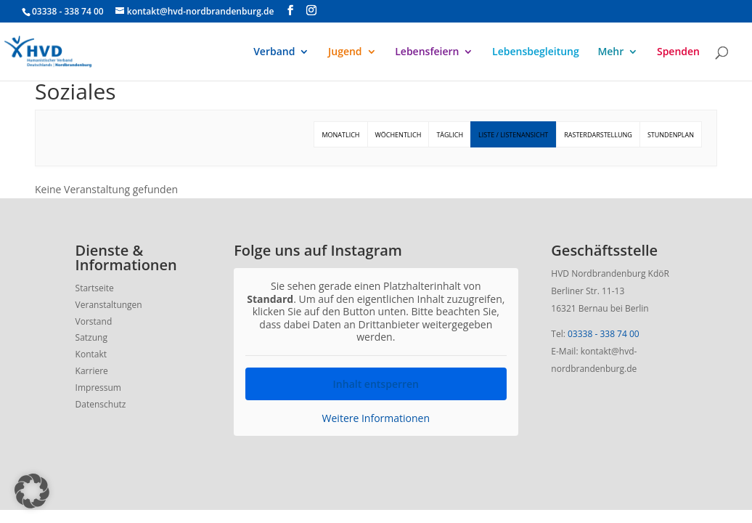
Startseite (94, 288)
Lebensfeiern (427, 52)
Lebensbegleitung (535, 52)
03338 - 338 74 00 (603, 334)
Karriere (91, 371)
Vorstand (94, 321)
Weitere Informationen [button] (376, 417)
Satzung (91, 337)
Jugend (345, 52)
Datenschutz (100, 404)
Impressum (98, 387)
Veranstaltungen (108, 305)
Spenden (678, 52)
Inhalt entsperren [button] (376, 383)
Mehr (610, 52)
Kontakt (91, 354)
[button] (32, 491)
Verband (274, 52)
